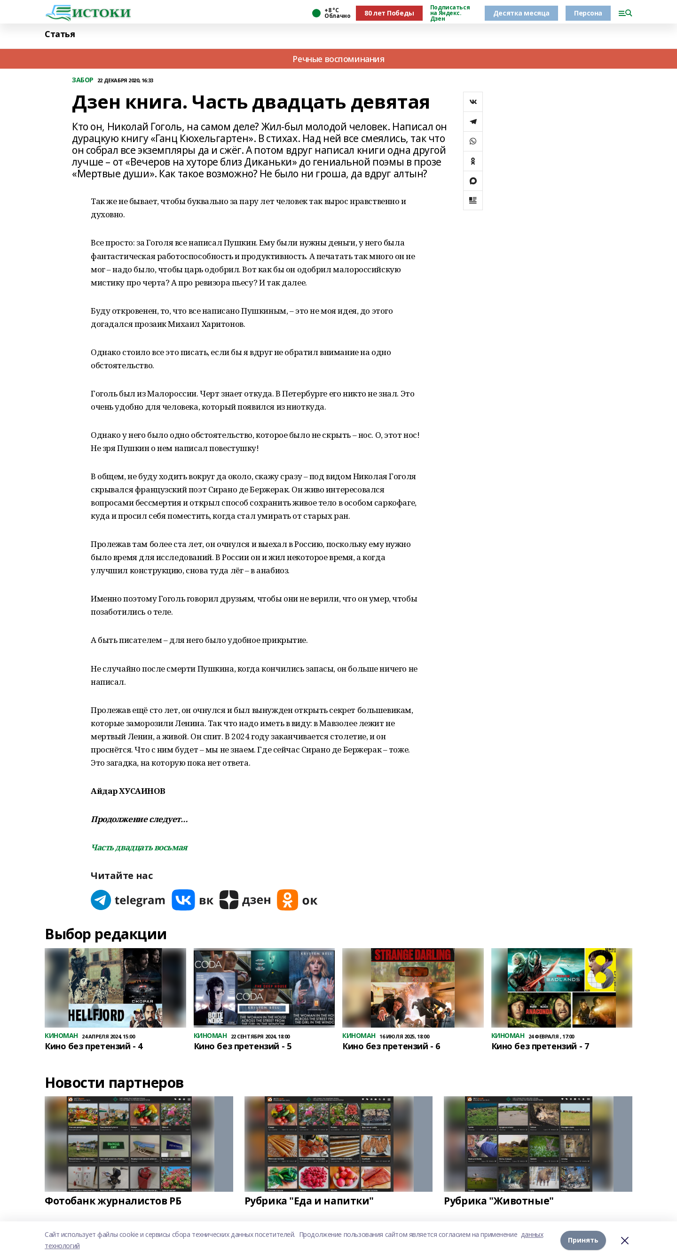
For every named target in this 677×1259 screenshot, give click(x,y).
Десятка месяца (521, 12)
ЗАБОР (83, 80)
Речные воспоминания (338, 58)
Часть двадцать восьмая (139, 847)
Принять (583, 1239)
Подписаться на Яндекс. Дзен (450, 13)
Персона (588, 12)
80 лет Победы (389, 12)
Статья (60, 34)
